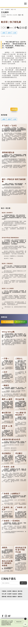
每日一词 (13, 9)
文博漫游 (3, 16)
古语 (15, 32)
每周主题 (9, 596)
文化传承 (3, 15)
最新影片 (14, 596)
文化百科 (15, 15)
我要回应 (14, 109)
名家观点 (20, 594)
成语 (4, 32)
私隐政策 (3, 624)
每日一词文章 (5, 208)
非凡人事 (4, 594)
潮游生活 (14, 591)
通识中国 (20, 591)
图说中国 (9, 15)
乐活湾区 (9, 591)
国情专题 (4, 596)
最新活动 (20, 596)
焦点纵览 (14, 594)
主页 (2, 9)
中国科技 (4, 591)
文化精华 (7, 9)
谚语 (9, 32)
